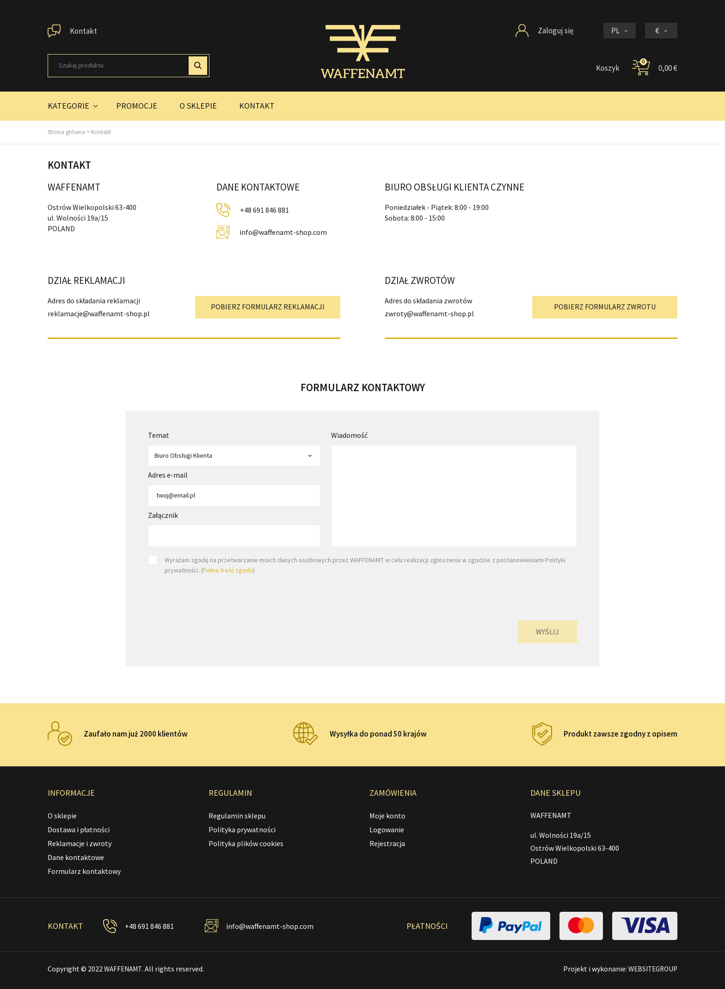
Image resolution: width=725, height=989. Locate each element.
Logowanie (386, 829)
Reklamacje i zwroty (79, 843)
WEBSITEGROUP (650, 968)
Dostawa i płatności (79, 829)
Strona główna (66, 132)
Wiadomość (349, 435)
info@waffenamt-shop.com (283, 232)
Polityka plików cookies (246, 843)
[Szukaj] (128, 65)
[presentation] (506, 593)
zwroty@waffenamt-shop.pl (429, 313)
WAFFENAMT (124, 968)
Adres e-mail (168, 474)
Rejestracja (387, 843)
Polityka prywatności (242, 829)
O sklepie (62, 815)
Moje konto (387, 815)
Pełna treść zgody (228, 570)
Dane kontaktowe (76, 857)
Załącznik (163, 515)
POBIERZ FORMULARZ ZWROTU (605, 306)
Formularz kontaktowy (84, 871)
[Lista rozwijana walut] (661, 30)
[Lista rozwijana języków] (619, 30)
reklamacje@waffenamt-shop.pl (99, 313)
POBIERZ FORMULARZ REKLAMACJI (268, 306)
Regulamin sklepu (237, 815)
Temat (158, 435)
